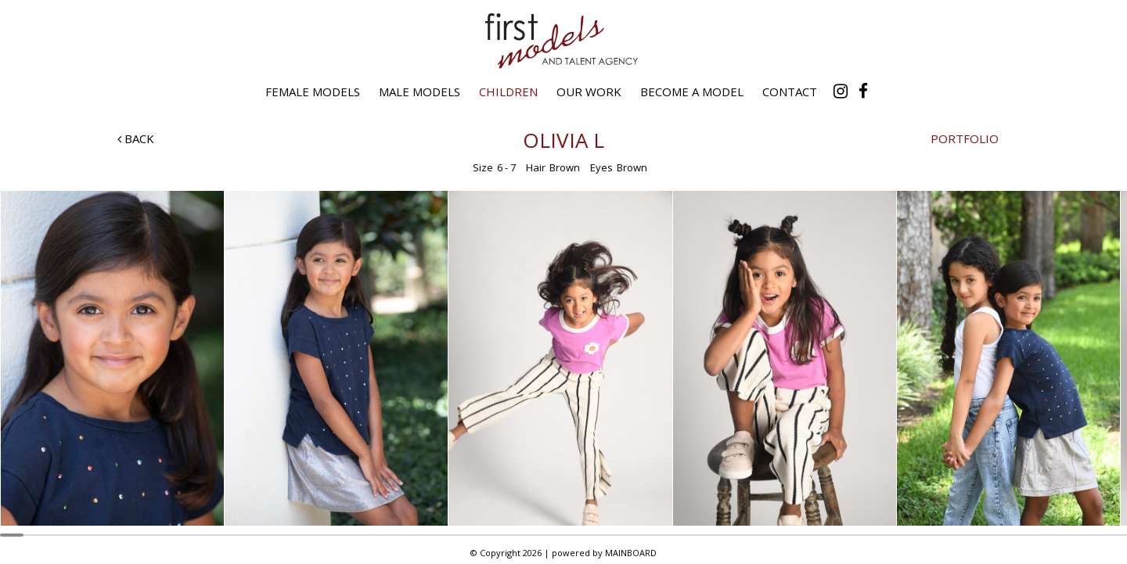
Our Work (588, 91)
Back (135, 138)
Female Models (312, 91)
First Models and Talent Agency (563, 40)
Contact (789, 91)
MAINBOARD (631, 553)
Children (508, 91)
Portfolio (965, 138)
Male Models (419, 91)
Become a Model (692, 91)
